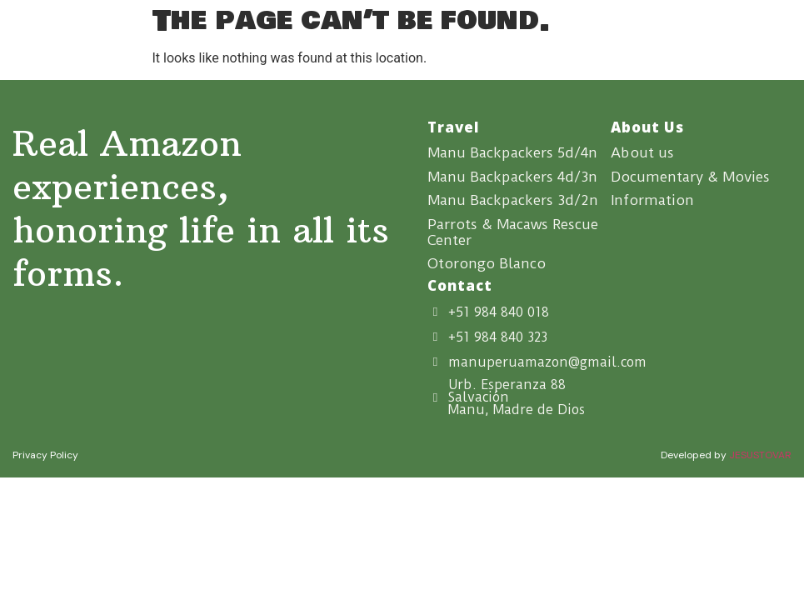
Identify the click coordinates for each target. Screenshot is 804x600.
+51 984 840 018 (498, 314)
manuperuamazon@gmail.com (547, 364)
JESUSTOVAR (760, 456)
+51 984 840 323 (497, 339)
